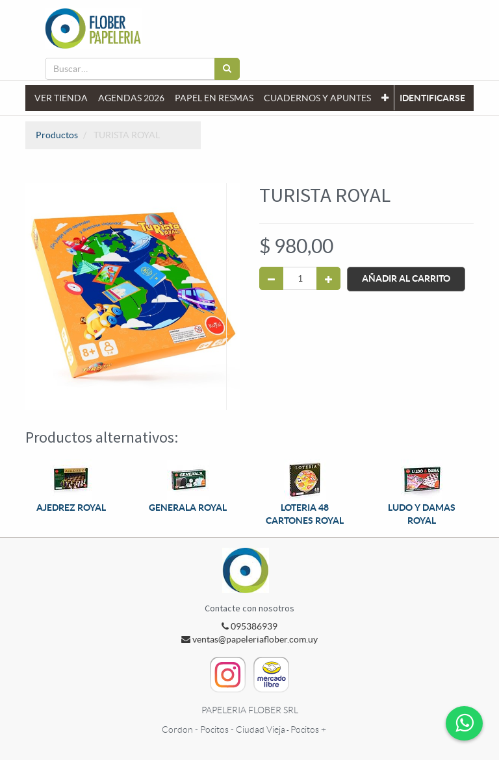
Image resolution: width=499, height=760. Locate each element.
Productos (57, 135)
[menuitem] (61, 98)
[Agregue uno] (328, 278)
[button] (385, 98)
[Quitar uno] (271, 278)
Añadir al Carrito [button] (406, 278)
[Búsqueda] (227, 69)
